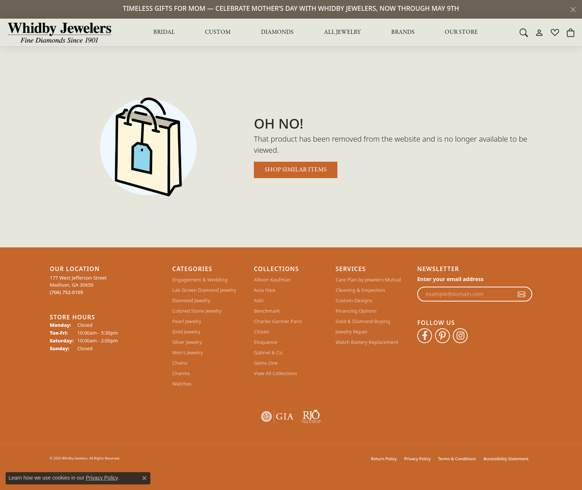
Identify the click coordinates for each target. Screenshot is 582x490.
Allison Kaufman (272, 279)
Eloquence (265, 342)
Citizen (261, 331)
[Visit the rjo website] (311, 416)
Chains (179, 363)
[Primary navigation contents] (315, 32)
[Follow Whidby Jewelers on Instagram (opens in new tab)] (460, 335)
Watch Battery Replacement (367, 342)
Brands (403, 32)
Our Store (461, 32)
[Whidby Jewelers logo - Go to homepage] (59, 32)
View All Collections (275, 373)
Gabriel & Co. (269, 352)
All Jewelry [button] (342, 32)
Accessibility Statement (506, 458)
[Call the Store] (66, 292)
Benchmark (267, 310)
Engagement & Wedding (200, 279)
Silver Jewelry (187, 342)
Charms (181, 373)
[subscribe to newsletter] (521, 294)
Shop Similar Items (296, 169)
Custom (217, 32)
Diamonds (277, 32)
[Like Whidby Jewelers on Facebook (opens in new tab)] (424, 335)
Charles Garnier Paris (278, 321)
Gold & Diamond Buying (363, 321)
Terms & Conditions (457, 458)
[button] (524, 32)
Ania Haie (264, 290)
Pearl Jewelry (186, 321)
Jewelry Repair (351, 331)
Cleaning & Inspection (360, 290)
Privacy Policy (417, 458)
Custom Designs (354, 300)
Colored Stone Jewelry (197, 310)
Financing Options (356, 310)
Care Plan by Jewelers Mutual (368, 279)
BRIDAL (164, 32)
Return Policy (384, 458)
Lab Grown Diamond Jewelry (204, 290)
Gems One (266, 363)
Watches (182, 383)
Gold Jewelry (186, 331)
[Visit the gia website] (277, 416)
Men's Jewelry (187, 352)
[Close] (573, 9)
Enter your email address (450, 279)
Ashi (259, 300)
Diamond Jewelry (191, 300)
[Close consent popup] (144, 478)
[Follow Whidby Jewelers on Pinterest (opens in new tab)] (442, 335)
